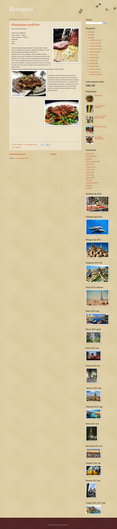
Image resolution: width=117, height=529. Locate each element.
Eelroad (88, 153)
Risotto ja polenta (91, 183)
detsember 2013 (94, 40)
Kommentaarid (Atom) (21, 158)
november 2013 (94, 43)
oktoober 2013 (94, 46)
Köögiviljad (89, 167)
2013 (89, 38)
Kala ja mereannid (91, 161)
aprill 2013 (92, 63)
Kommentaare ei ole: (31, 144)
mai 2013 (92, 60)
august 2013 (93, 52)
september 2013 (94, 49)
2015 (89, 32)
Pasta (87, 180)
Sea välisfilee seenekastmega (99, 138)
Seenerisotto (98, 95)
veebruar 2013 (94, 69)
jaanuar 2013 (93, 72)
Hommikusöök (90, 156)
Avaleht (53, 154)
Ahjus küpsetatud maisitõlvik (99, 106)
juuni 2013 (92, 57)
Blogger (66, 525)
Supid (87, 188)
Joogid (88, 159)
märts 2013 (93, 66)
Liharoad (18, 147)
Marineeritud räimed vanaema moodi (100, 117)
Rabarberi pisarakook (100, 126)
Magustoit (89, 177)
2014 (89, 35)
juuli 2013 (92, 54)
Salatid (88, 185)
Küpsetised (89, 169)
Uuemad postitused (17, 154)
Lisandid (88, 175)
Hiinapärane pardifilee (25, 24)
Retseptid (21, 9)
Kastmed (88, 164)
